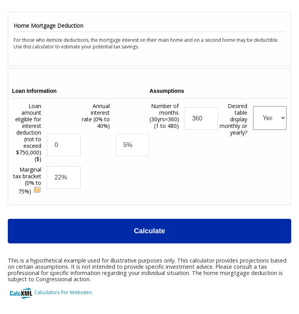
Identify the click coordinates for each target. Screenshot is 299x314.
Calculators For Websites (63, 292)
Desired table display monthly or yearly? (233, 119)
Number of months (164, 116)
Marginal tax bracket (27, 180)
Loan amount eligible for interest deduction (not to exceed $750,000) (28, 132)
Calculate (149, 231)
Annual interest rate (96, 116)
